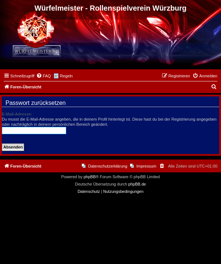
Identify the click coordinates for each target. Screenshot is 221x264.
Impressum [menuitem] (146, 166)
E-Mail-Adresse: (17, 114)
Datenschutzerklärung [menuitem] (107, 166)
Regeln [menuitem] (66, 76)
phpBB (89, 177)
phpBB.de (137, 184)
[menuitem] (43, 76)
